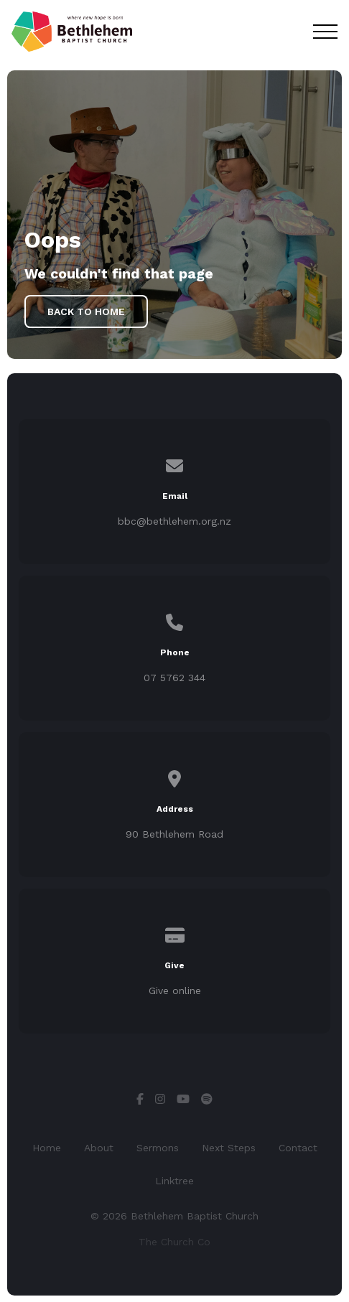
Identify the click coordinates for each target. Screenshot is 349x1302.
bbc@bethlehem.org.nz (174, 521)
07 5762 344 (174, 677)
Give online (175, 990)
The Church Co (174, 1241)
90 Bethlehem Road (174, 834)
